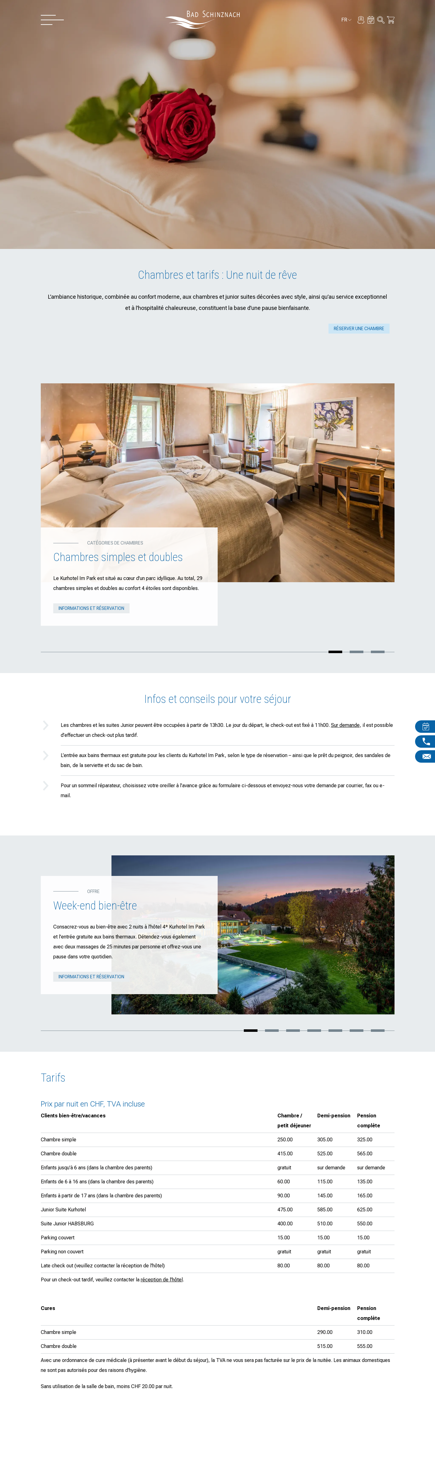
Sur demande (345, 725)
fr (346, 21)
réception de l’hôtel (162, 1280)
